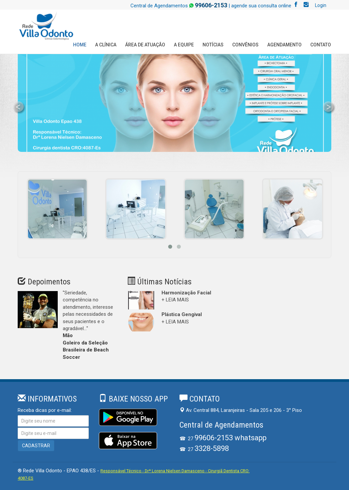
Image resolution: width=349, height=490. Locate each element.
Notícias (213, 44)
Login (320, 5)
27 (227, 439)
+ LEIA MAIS (175, 300)
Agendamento (284, 44)
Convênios (245, 44)
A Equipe (184, 44)
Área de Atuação (145, 44)
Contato (320, 44)
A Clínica (105, 44)
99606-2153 (211, 5)
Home (79, 44)
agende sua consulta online (261, 6)
